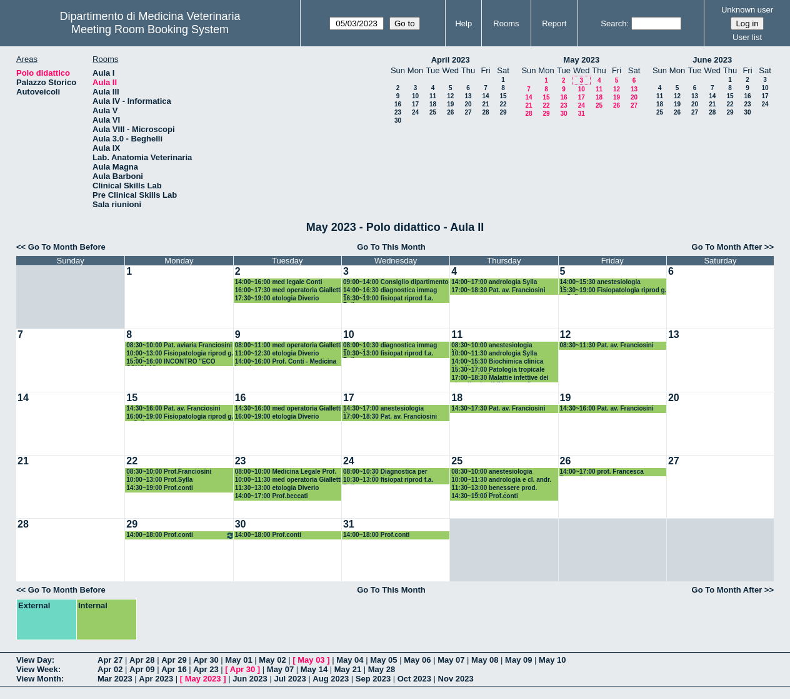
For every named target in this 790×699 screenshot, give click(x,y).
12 (450, 96)
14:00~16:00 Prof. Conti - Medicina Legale (286, 362)
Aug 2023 (330, 678)
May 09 (518, 660)
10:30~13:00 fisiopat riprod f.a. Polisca (388, 354)
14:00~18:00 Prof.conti (180, 535)
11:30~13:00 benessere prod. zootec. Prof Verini (494, 488)
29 (502, 112)
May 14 (314, 669)
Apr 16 (173, 669)
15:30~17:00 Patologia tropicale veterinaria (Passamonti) (497, 370)
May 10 (552, 660)
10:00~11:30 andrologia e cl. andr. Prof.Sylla (501, 480)
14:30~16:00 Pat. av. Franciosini (173, 408)
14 (485, 96)
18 (432, 104)
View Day (34, 660)
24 (415, 112)
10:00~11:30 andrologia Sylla (494, 353)
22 (502, 104)
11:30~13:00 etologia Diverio (277, 487)
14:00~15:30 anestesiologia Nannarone (600, 282)
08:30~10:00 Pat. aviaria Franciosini (179, 345)
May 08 (484, 660)
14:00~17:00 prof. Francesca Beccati (602, 472)
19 (450, 104)
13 (467, 96)
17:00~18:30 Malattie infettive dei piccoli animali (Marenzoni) (499, 378)
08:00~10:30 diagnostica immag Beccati (390, 346)
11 (432, 96)
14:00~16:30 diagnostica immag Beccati (390, 291)
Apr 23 (205, 669)
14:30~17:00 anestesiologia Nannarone (383, 409)
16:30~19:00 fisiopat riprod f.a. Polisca (388, 299)
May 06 (417, 660)
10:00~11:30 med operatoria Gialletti (288, 479)
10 (415, 96)
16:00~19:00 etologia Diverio (277, 416)
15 (502, 96)
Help (463, 23)
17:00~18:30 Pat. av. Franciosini (498, 290)
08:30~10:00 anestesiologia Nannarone (491, 346)
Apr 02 (110, 669)
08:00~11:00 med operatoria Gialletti (288, 345)
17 (415, 104)
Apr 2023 (156, 678)
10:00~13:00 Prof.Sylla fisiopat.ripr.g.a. (159, 480)
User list (747, 37)
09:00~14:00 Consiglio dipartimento (396, 281)
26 (450, 112)
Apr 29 (173, 660)
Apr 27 (110, 660)
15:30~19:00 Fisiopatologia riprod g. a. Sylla (613, 291)
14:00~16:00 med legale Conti (278, 281)
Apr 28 (141, 660)
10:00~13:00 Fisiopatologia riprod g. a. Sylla (179, 354)
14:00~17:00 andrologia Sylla (494, 281)
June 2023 (712, 59)
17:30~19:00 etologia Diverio (277, 298)
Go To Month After (727, 247)
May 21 (347, 669)
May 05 (383, 660)
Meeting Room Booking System (150, 29)
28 (485, 112)
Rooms (506, 23)
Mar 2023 (115, 678)
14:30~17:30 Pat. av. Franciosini (498, 408)
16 (397, 104)
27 (467, 112)
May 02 (272, 660)
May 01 (238, 660)
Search (613, 23)
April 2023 (450, 59)
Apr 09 (141, 669)
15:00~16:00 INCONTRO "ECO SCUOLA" (170, 362)
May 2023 (581, 59)
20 (467, 104)
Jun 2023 (250, 678)
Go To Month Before (67, 247)
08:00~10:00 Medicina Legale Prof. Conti (286, 472)
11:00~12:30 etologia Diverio (277, 353)
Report (554, 23)
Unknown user (747, 9)
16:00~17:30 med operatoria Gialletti (288, 290)
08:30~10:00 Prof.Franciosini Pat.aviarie (168, 472)
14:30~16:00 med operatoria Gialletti (288, 408)
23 (397, 112)
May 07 (451, 660)
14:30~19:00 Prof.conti (159, 487)
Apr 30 (205, 660)
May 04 (349, 660)
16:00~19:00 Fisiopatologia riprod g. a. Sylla (179, 417)
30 (397, 120)
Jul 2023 (290, 678)
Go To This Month (391, 247)
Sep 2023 (373, 678)
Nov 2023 (456, 678)
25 (432, 112)
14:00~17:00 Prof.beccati (271, 495)
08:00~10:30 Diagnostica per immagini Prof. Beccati (385, 472)
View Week (37, 669)
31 (581, 113)
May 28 (381, 669)
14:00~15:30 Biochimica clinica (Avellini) (497, 362)
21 (485, 104)
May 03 (311, 660)
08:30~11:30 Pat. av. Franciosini (607, 345)
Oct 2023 (414, 678)
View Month (38, 678)
